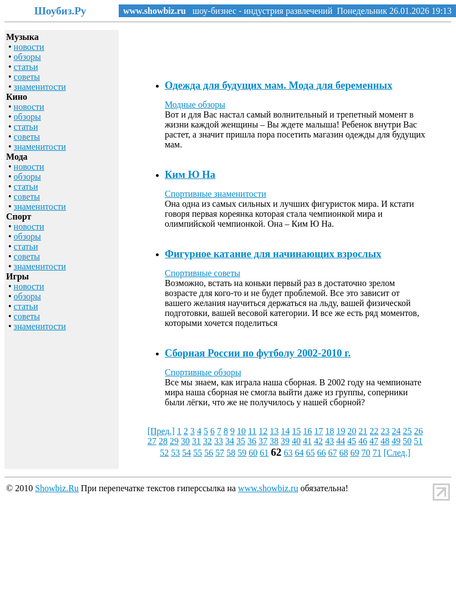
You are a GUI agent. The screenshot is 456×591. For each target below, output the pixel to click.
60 (253, 452)
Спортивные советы (202, 273)
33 (218, 441)
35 (240, 441)
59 (241, 452)
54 (186, 452)
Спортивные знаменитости (215, 193)
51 (418, 441)
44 (340, 441)
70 (365, 452)
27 (152, 441)
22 (373, 431)
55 (197, 452)
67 (332, 452)
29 (174, 441)
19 (340, 431)
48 (385, 441)
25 (407, 431)
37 (263, 441)
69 (354, 452)
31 (196, 441)
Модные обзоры (195, 104)
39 (285, 441)
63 (287, 452)
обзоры (27, 57)
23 (385, 431)
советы (27, 76)
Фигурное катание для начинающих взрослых (273, 253)
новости (29, 47)
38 (274, 441)
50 (407, 441)
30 (185, 441)
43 (329, 441)
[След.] (396, 452)
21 (362, 431)
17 (318, 431)
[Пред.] (161, 431)
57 (219, 452)
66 (321, 452)
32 (207, 441)
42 (318, 441)
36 (251, 441)
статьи (26, 67)
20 (351, 431)
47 (373, 441)
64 (299, 452)
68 (343, 452)
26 (418, 431)
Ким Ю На (190, 174)
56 (208, 452)
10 (241, 431)
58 (230, 452)
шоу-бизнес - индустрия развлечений (259, 11)
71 (376, 452)
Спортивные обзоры (203, 372)
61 (264, 452)
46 (362, 441)
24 (396, 431)
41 (307, 441)
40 (296, 441)
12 (263, 431)
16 (307, 431)
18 (329, 431)
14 (285, 431)
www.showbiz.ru (154, 11)
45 (351, 441)
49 (396, 441)
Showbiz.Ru (57, 488)
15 (296, 431)
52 (164, 452)
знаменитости (40, 86)
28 (163, 441)
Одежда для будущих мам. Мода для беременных (278, 85)
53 (175, 452)
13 (274, 431)
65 (310, 452)
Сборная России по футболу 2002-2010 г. (258, 353)
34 (229, 441)
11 (252, 431)
